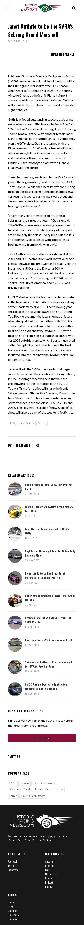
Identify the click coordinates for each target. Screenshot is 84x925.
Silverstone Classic (20, 789)
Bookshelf (50, 865)
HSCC (12, 783)
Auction (49, 861)
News (10, 906)
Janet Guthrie (26, 423)
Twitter (11, 865)
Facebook (12, 861)
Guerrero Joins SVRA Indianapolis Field (48, 640)
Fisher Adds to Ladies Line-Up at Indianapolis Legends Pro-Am (45, 575)
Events (48, 870)
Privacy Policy (24, 840)
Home (11, 902)
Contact (12, 840)
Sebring (42, 423)
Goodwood (48, 783)
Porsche (24, 783)
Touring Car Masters (33, 795)
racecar (52, 836)
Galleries (12, 910)
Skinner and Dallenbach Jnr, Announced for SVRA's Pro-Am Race (48, 664)
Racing (48, 886)
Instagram (13, 870)
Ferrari (13, 795)
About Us (62, 836)
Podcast (49, 882)
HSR (35, 783)
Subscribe (42, 738)
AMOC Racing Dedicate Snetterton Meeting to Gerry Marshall (46, 686)
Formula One (42, 789)
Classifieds (13, 915)
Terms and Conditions (42, 840)
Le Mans (58, 789)
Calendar (12, 919)
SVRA (12, 423)
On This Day (51, 874)
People (48, 878)
